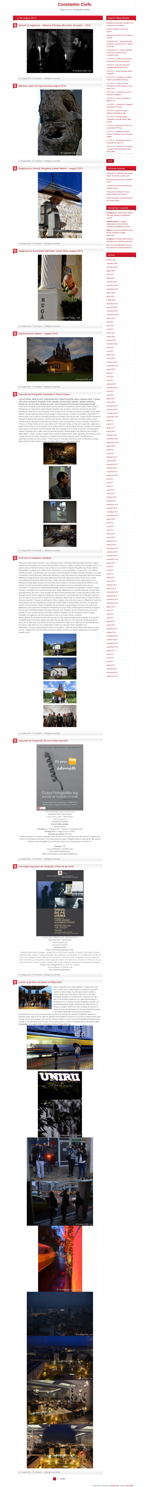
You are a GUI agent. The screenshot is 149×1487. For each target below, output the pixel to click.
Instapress (111, 239)
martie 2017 (111, 493)
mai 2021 (110, 380)
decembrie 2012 (112, 672)
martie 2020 (111, 402)
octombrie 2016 (112, 512)
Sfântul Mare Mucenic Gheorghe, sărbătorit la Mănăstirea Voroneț (120, 215)
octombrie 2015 (112, 556)
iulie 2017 (110, 479)
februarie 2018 (112, 457)
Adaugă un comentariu (52, 78)
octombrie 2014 (112, 599)
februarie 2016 (112, 541)
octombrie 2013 (112, 643)
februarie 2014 (112, 629)
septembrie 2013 (112, 647)
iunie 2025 (110, 274)
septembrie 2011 (112, 676)
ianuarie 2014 (111, 632)
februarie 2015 (112, 585)
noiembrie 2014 (112, 596)
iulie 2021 (110, 373)
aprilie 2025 (111, 278)
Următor (63, 1479)
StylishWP (129, 1486)
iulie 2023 (110, 322)
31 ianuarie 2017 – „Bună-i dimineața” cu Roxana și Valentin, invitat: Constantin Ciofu (120, 52)
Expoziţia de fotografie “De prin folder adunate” (43, 740)
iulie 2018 (110, 450)
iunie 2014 (110, 614)
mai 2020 (110, 395)
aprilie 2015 (111, 577)
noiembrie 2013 (112, 640)
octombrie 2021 (112, 362)
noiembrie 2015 (112, 552)
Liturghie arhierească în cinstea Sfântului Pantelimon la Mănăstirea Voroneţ (118, 224)
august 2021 (111, 369)
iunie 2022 (110, 347)
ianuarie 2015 (111, 588)
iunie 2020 (110, 391)
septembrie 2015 (112, 559)
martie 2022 (111, 358)
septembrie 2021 (112, 366)
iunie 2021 (110, 377)
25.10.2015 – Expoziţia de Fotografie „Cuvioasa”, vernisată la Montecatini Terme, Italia (119, 148)
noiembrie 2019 (112, 410)
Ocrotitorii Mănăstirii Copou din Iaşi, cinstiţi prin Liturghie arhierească (120, 232)
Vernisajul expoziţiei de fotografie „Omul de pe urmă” (46, 866)
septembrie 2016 (112, 515)
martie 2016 (111, 537)
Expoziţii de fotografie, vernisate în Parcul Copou (44, 394)
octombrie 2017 (112, 472)
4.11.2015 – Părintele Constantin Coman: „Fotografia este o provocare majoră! (119, 134)
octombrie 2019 (112, 413)
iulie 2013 (110, 654)
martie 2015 (111, 581)
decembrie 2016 (112, 504)
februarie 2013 (112, 669)
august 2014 (111, 607)
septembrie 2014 (112, 603)
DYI (108, 245)
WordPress (114, 1486)
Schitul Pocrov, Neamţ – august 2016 (38, 333)
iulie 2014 (110, 610)
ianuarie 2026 (111, 260)
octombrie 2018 (112, 439)
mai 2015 (110, 574)
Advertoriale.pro (113, 221)
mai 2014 (110, 618)
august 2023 (111, 318)
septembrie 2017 (112, 475)
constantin (38, 78)
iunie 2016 (110, 526)
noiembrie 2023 (112, 307)
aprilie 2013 (111, 665)
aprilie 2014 (111, 621)
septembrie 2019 (112, 417)
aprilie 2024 (111, 296)
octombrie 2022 (112, 344)
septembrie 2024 (112, 289)
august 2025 (111, 271)
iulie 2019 (110, 420)
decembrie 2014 (112, 592)
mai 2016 (110, 530)
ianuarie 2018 (111, 461)
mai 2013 (110, 661)
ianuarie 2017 (111, 501)
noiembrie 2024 (112, 282)
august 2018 (111, 446)
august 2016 (111, 519)
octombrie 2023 (112, 311)
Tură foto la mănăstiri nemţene (35, 558)
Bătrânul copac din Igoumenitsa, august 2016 (42, 86)
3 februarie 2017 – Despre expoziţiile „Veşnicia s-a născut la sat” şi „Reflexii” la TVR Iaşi (120, 43)
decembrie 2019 (112, 406)
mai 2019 (110, 424)
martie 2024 (111, 300)
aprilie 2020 (111, 399)
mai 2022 (110, 351)
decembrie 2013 (112, 636)
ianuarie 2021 (111, 384)
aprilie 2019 (111, 428)
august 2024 (111, 293)
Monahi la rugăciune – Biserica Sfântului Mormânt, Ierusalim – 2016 (55, 25)
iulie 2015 (110, 567)
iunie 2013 (110, 658)
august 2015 (111, 563)
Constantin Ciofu (74, 4)
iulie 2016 (110, 523)
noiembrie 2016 (112, 508)
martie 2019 (111, 431)
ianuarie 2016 (111, 545)
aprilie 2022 (111, 355)
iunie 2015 (110, 570)
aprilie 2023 (111, 333)
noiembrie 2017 (112, 468)
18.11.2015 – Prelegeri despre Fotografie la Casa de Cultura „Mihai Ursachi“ (119, 119)
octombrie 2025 (112, 267)
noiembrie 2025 (112, 263)
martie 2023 (111, 337)
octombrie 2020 (112, 388)
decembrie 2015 (112, 548)
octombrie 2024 (112, 285)
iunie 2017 (110, 483)
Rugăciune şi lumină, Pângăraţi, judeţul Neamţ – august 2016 (51, 168)
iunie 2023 (110, 326)
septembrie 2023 (112, 315)
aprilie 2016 (111, 534)
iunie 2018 (110, 453)
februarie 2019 (112, 435)
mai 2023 (110, 329)
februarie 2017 (112, 497)
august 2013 (111, 650)
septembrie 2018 (112, 442)
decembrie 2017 (112, 464)
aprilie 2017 (111, 490)
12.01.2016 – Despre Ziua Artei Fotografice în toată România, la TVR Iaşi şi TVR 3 (119, 86)
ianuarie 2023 (111, 340)
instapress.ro (112, 213)
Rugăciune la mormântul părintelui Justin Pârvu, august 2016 (51, 251)
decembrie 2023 (112, 304)
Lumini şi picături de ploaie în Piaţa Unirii (40, 982)
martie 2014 (111, 625)
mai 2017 (110, 486)
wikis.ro (110, 230)
